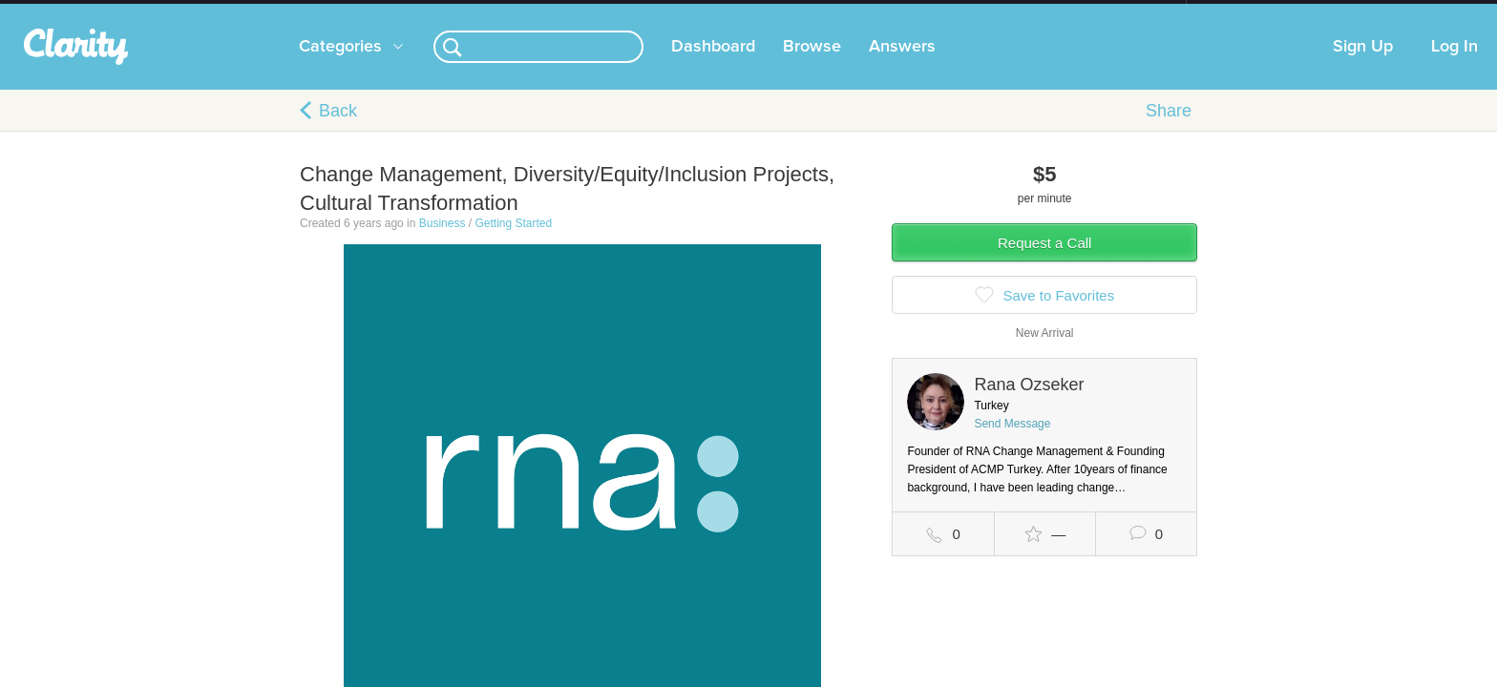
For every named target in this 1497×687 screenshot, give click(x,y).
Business (442, 242)
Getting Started (513, 242)
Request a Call (1044, 262)
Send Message (1012, 442)
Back (338, 129)
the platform (270, 11)
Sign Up (1363, 65)
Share (1168, 129)
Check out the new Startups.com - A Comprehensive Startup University (978, 12)
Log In (1454, 65)
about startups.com (1254, 12)
